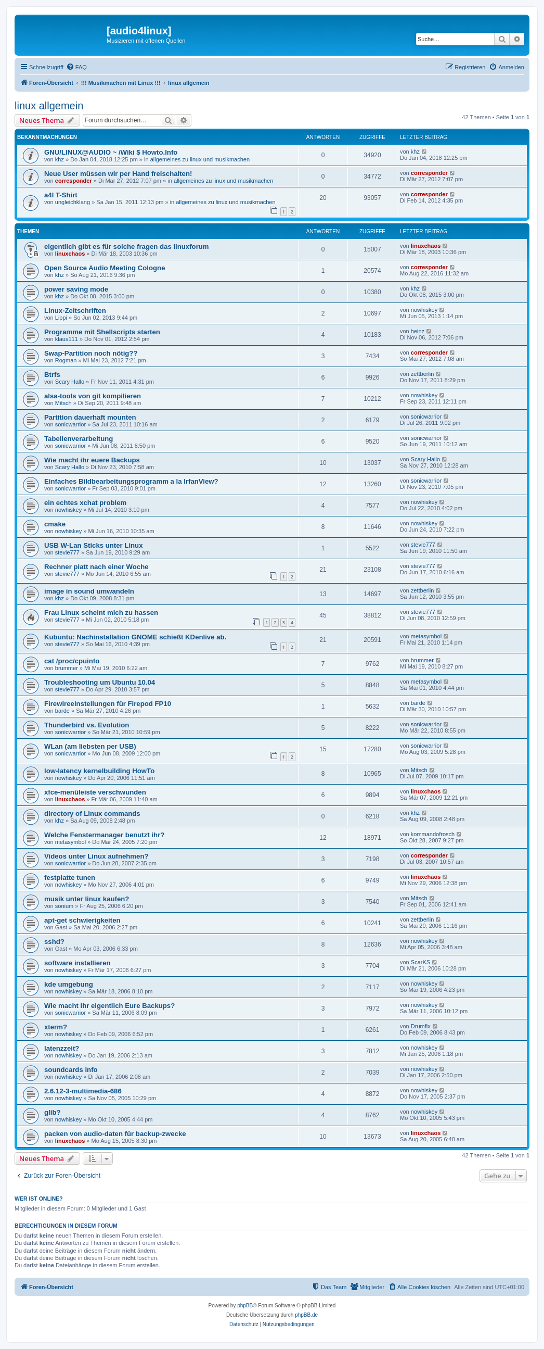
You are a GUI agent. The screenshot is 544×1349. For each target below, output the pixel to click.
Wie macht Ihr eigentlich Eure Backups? (109, 1006)
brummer (66, 668)
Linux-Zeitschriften (75, 310)
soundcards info (71, 1070)
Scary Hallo (69, 382)
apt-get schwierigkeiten (82, 920)
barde (62, 711)
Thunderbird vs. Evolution (86, 725)
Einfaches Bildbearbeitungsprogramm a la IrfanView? (131, 481)
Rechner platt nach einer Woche (96, 567)
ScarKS (420, 962)
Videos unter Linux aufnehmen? (96, 856)
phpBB (245, 1305)
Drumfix (421, 1026)
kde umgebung (68, 984)
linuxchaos (70, 253)
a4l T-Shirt (60, 195)
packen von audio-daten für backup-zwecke (115, 1134)
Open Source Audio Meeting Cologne (104, 268)
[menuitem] (76, 67)
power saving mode (76, 289)
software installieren (77, 963)
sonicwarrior (70, 424)
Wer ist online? (39, 1198)
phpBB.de (306, 1315)
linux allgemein (49, 105)
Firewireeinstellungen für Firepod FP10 (107, 704)
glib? (52, 1112)
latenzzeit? (61, 1048)
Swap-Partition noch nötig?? (90, 353)
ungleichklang (72, 202)
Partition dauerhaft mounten (90, 417)
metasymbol (426, 636)
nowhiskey (424, 310)
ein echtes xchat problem (85, 503)
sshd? (54, 941)
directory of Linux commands (92, 813)
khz (59, 159)
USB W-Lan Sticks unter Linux (93, 545)
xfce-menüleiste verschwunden (95, 792)
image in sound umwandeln (89, 591)
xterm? (55, 1027)
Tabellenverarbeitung (78, 439)
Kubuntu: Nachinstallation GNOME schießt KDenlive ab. (135, 637)
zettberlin (422, 374)
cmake (55, 524)
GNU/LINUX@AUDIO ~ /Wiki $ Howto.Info (110, 152)
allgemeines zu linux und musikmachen (200, 159)
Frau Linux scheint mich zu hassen (101, 612)
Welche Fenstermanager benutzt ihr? (104, 835)
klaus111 (66, 339)
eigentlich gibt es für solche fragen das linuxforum (126, 246)
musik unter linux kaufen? (86, 899)
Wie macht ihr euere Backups (92, 460)
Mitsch (63, 403)
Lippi (61, 317)
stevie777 (67, 552)
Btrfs (52, 375)
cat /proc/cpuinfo (71, 661)
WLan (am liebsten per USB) (90, 746)
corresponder (73, 181)
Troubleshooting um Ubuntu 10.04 (99, 682)
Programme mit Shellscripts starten (102, 332)
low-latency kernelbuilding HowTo (99, 771)
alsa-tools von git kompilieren (92, 396)
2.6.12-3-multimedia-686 (83, 1091)
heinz (417, 331)
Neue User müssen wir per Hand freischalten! (118, 174)
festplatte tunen (69, 877)
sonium (64, 906)
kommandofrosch (433, 834)
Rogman (66, 360)
